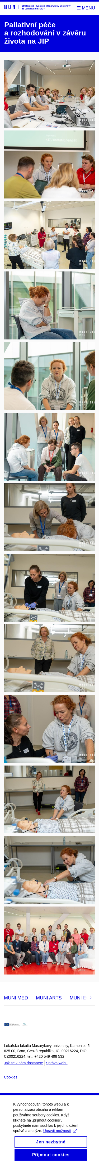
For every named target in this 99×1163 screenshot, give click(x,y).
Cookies (10, 1077)
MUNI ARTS (49, 997)
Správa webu (57, 1063)
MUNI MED (16, 997)
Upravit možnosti (60, 1134)
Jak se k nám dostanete (23, 1063)
